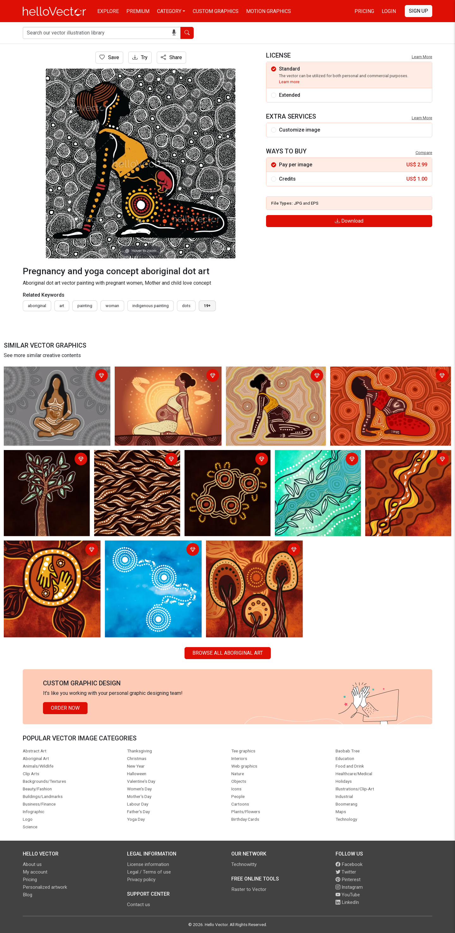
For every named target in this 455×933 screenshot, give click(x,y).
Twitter (346, 872)
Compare (424, 152)
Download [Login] (349, 221)
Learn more (289, 81)
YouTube (348, 895)
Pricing (364, 11)
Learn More (422, 56)
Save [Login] (109, 57)
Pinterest (348, 879)
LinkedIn (347, 902)
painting (84, 305)
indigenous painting (150, 305)
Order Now (65, 708)
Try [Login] (140, 57)
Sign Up (418, 11)
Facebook (349, 864)
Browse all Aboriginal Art (227, 653)
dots (186, 305)
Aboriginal (37, 305)
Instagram (349, 887)
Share (171, 57)
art (61, 305)
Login (389, 11)
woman (112, 305)
